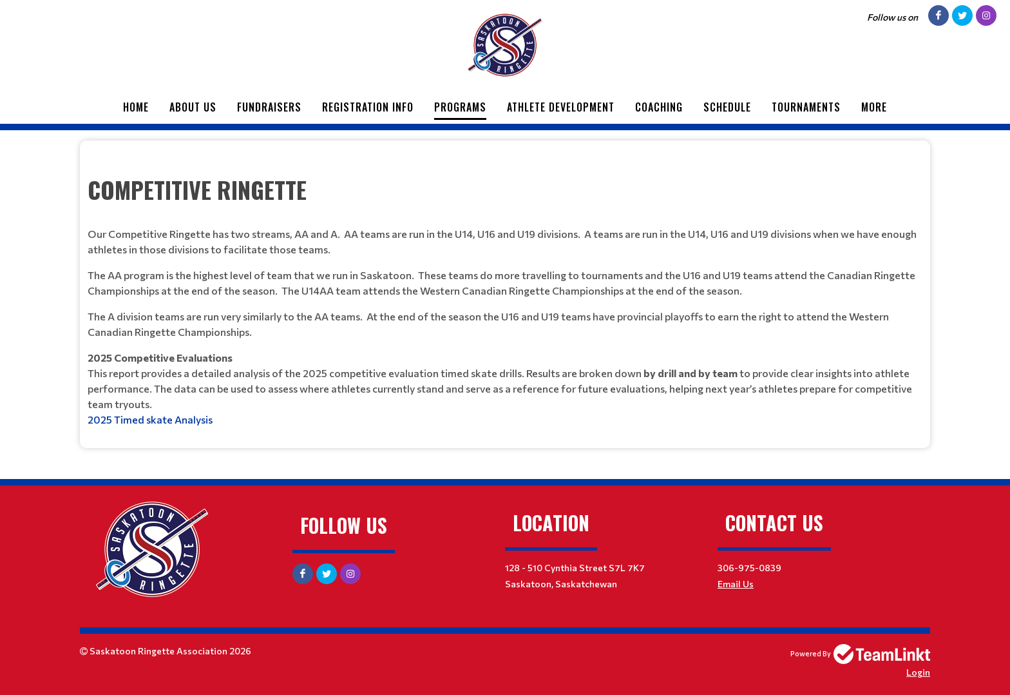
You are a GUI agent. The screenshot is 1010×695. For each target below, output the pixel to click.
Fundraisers (269, 107)
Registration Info (368, 107)
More (874, 107)
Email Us (736, 583)
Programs (460, 107)
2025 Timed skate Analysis (150, 419)
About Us (192, 107)
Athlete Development (561, 107)
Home (136, 107)
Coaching (659, 107)
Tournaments (806, 107)
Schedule (727, 107)
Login (918, 672)
